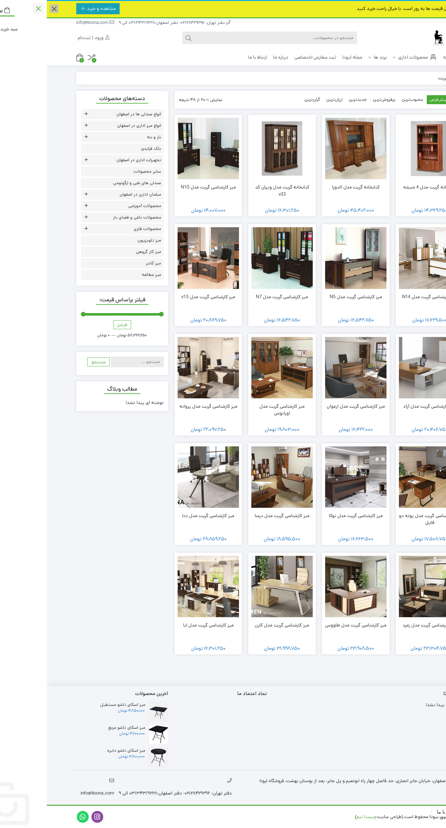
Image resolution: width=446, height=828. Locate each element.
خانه (405, 57)
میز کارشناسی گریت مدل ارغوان (309, 406)
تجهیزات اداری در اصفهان (92, 160)
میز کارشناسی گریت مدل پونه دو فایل (382, 519)
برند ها (331, 57)
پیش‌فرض (391, 99)
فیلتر (75, 324)
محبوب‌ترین (365, 99)
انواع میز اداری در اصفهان (92, 125)
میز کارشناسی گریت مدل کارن (235, 625)
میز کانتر (106, 263)
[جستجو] (229, 38)
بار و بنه (107, 137)
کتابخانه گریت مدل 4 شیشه (382, 187)
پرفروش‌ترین (337, 99)
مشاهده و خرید (52, 8)
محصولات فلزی (100, 229)
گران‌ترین (265, 99)
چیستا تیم (320, 816)
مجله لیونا (306, 57)
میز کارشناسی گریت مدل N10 (161, 187)
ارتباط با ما (210, 57)
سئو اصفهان (245, 816)
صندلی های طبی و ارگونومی (90, 183)
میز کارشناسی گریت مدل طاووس (309, 625)
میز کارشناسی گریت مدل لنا (161, 625)
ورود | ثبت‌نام (47, 37)
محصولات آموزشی (98, 206)
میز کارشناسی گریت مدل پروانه (162, 406)
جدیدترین (311, 99)
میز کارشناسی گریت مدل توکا (309, 515)
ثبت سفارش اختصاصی (268, 57)
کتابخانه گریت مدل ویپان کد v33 (235, 190)
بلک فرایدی (104, 148)
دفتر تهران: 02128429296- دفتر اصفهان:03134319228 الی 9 (128, 23)
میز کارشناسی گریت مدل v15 (161, 297)
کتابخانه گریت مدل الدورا (309, 187)
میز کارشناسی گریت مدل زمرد (383, 625)
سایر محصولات (100, 171)
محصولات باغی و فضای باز (90, 217)
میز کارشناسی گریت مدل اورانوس (235, 410)
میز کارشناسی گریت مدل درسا (235, 515)
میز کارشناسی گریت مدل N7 (235, 297)
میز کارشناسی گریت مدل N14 (382, 297)
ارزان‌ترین (288, 99)
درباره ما (234, 57)
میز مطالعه (104, 275)
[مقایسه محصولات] (45, 57)
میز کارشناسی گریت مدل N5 (309, 297)
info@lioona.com (48, 23)
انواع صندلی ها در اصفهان (92, 114)
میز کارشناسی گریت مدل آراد (382, 406)
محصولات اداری (368, 57)
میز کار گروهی (101, 252)
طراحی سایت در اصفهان (284, 816)
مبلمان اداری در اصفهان (93, 194)
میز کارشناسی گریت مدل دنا (161, 515)
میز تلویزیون (102, 240)
